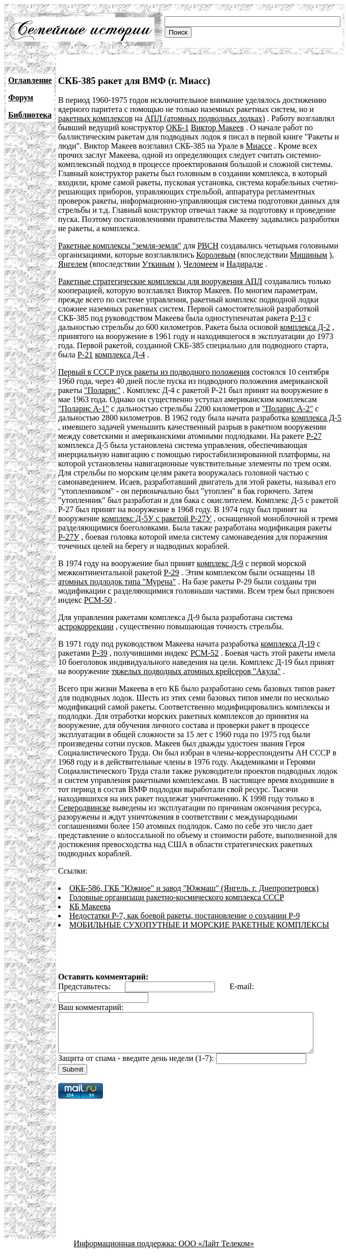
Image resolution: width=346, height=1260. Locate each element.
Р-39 (99, 653)
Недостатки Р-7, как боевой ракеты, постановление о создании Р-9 (184, 906)
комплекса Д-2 (305, 327)
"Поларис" (102, 390)
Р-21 (85, 354)
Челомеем (200, 264)
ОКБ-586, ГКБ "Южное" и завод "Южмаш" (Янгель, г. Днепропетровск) (193, 879)
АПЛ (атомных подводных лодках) (205, 118)
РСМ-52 (205, 653)
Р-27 (289, 436)
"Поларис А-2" (252, 408)
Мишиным (308, 254)
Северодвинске (290, 798)
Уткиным (158, 264)
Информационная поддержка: (126, 1242)
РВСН (208, 245)
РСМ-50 (98, 600)
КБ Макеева (90, 897)
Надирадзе (244, 264)
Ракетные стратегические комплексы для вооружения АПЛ (160, 281)
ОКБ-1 (177, 127)
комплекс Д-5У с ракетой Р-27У (156, 518)
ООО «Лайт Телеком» (216, 1242)
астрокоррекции (86, 626)
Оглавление (30, 80)
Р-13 (298, 318)
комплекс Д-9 (220, 563)
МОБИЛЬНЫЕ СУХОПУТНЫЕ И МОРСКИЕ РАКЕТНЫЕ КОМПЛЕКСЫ (199, 915)
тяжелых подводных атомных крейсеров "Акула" (196, 671)
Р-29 (171, 572)
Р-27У (68, 537)
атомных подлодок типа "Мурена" (117, 581)
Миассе (259, 146)
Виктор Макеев (217, 127)
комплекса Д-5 (273, 417)
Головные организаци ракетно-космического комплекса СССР (176, 888)
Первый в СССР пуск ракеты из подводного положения (154, 372)
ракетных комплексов (95, 118)
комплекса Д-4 (120, 354)
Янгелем (73, 264)
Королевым (215, 254)
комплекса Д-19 (287, 643)
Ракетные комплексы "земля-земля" (119, 245)
